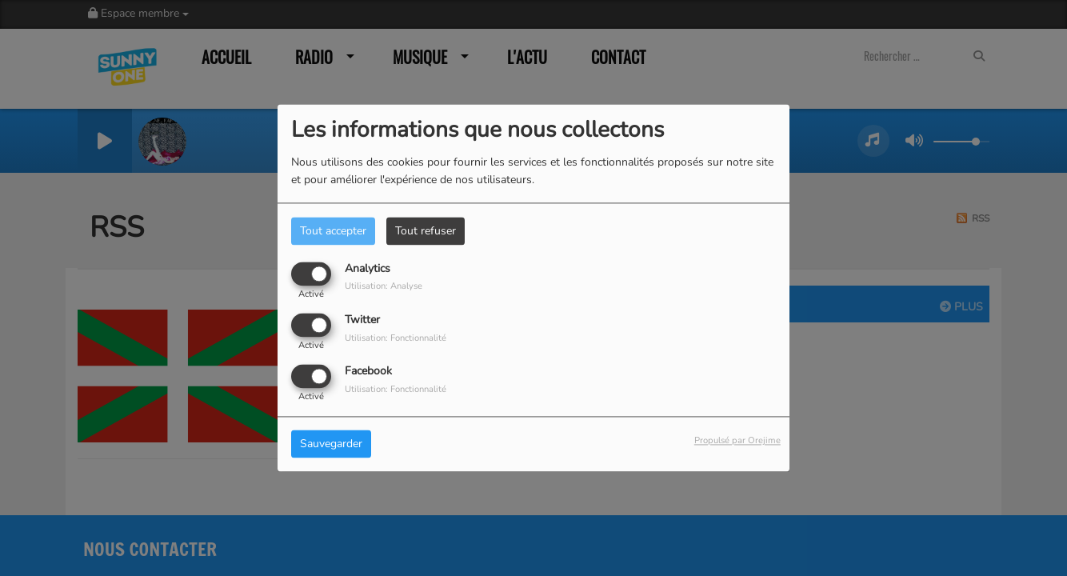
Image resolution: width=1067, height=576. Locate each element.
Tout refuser (425, 230)
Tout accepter (333, 230)
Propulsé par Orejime (737, 441)
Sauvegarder (331, 444)
